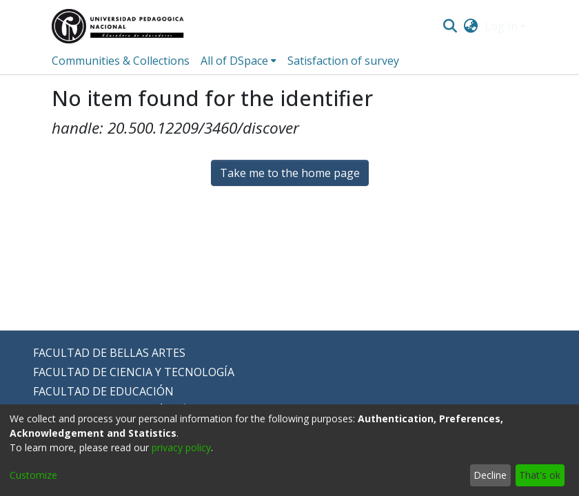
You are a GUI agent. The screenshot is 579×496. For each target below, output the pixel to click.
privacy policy (181, 447)
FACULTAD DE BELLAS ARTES (109, 352)
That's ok (539, 475)
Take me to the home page (290, 172)
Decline (490, 475)
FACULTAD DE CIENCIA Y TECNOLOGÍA (133, 372)
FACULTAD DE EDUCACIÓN (103, 391)
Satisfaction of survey (343, 60)
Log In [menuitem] (501, 26)
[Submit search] (449, 26)
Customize (33, 475)
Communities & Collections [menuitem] (121, 60)
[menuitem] (471, 26)
